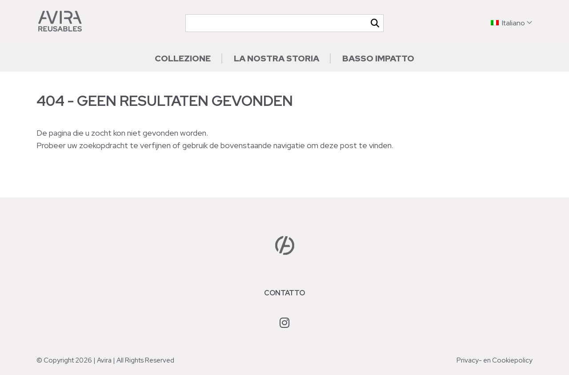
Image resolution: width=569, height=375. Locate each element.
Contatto (284, 293)
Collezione (183, 58)
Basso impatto (378, 58)
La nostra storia (276, 58)
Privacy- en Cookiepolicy (495, 360)
